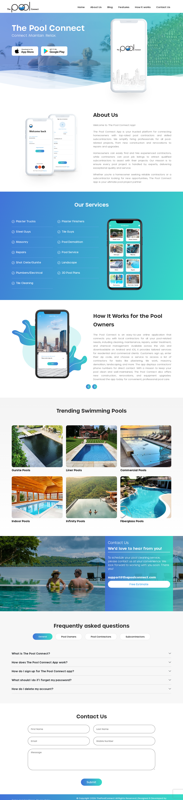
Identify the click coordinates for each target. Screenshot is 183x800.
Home (81, 7)
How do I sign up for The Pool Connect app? (43, 671)
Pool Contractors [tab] (101, 636)
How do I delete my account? (32, 688)
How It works (143, 7)
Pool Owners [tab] (68, 636)
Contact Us (163, 7)
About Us (96, 7)
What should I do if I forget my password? (41, 679)
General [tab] (42, 636)
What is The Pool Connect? (31, 653)
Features (123, 7)
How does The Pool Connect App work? (40, 662)
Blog (110, 7)
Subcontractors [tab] (135, 636)
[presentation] (88, 386)
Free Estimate (139, 584)
